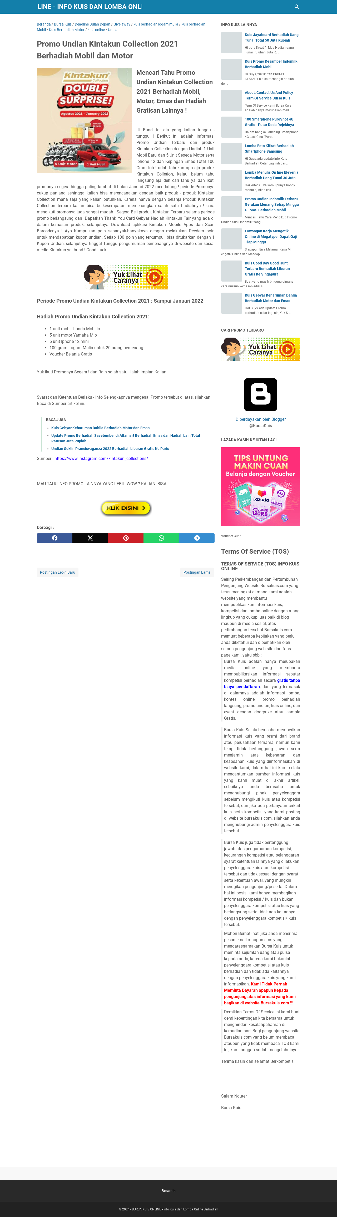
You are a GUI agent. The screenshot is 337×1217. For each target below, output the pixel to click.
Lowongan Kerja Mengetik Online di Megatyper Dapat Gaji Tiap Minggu (271, 236)
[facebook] (54, 538)
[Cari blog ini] (297, 7)
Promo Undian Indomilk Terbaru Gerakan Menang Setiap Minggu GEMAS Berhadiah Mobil (272, 204)
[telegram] (197, 538)
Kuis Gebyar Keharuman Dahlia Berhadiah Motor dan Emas (100, 428)
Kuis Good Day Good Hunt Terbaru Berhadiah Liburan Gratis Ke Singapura (267, 268)
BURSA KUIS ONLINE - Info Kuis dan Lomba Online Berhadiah (175, 1209)
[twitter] (90, 538)
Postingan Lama (197, 572)
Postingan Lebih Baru (57, 572)
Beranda (169, 1191)
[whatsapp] (161, 538)
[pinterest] (125, 538)
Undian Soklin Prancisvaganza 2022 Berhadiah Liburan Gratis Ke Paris (110, 449)
